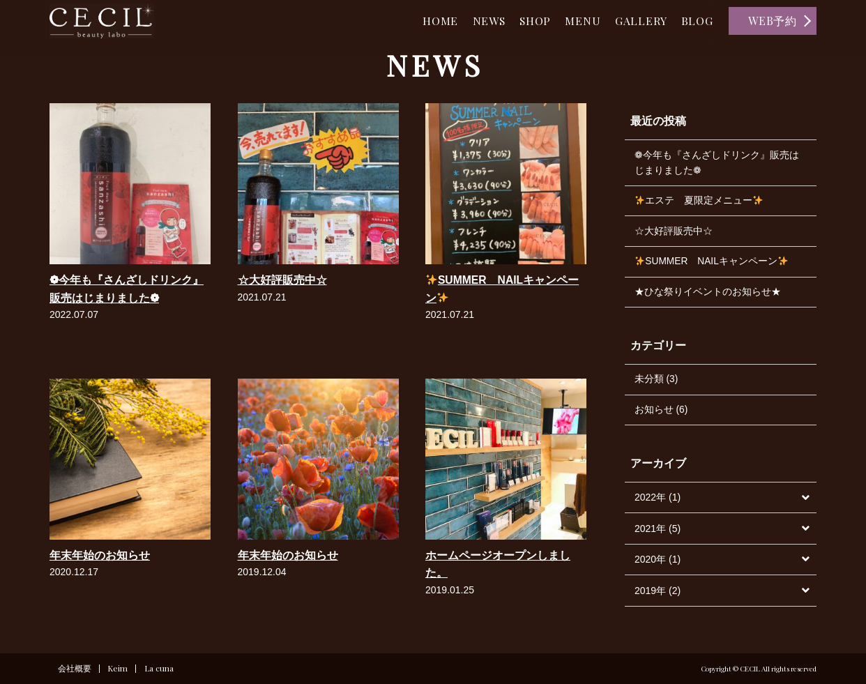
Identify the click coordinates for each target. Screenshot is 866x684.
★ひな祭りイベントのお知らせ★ (708, 295)
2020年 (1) (658, 563)
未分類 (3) (656, 382)
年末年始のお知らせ (100, 555)
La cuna (159, 668)
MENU (576, 20)
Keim (118, 668)
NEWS (476, 20)
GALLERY (637, 20)
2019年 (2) (658, 594)
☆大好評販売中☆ (282, 280)
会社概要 (74, 668)
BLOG (696, 20)
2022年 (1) (658, 502)
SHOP (526, 20)
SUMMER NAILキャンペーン (712, 263)
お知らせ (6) (661, 413)
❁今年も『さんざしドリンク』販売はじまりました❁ (717, 163)
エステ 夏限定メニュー (699, 202)
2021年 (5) (658, 532)
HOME (424, 20)
